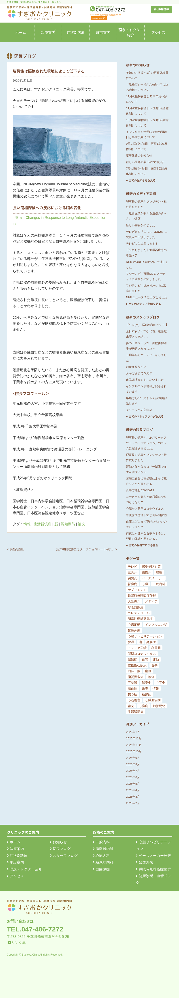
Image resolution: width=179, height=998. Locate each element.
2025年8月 (133, 764)
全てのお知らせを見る (142, 180)
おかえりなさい (136, 366)
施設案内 (103, 32)
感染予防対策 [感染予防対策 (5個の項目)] (151, 566)
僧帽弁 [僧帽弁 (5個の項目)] (146, 572)
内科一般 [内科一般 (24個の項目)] (134, 671)
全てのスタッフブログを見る (146, 416)
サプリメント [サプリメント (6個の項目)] (137, 590)
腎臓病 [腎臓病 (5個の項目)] (132, 584)
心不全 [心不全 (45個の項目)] (160, 682)
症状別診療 (76, 32)
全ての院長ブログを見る (143, 545)
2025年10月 (133, 751)
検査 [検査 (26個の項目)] (151, 677)
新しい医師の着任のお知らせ (145, 162)
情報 (27, 524)
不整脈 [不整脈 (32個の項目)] (132, 682)
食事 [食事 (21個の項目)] (154, 665)
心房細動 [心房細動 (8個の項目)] (134, 624)
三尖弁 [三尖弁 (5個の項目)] (132, 572)
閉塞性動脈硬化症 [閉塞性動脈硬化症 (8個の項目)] (140, 619)
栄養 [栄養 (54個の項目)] (145, 688)
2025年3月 (133, 796)
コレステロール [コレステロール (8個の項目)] (139, 613)
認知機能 (68, 524)
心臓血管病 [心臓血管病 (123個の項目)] (153, 700)
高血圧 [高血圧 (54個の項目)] (132, 688)
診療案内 (48, 32)
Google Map (98, 18)
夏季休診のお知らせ (139, 155)
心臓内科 (101, 856)
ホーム (20, 32)
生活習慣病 (42, 524)
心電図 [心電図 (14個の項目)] (156, 648)
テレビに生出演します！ (142, 243)
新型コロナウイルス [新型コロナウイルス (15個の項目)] (142, 653)
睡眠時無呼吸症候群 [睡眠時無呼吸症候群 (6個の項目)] (142, 595)
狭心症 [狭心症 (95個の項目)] (132, 694)
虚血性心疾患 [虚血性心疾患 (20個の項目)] (137, 665)
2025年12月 (133, 738)
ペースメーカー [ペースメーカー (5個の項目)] (153, 578)
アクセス (158, 32)
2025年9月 (133, 757)
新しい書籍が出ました (140, 225)
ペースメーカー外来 (153, 856)
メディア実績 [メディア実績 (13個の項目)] (137, 648)
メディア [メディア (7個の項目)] (151, 601)
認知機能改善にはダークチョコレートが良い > (86, 549)
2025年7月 (133, 770)
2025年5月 (133, 783)
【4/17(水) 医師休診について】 (147, 324)
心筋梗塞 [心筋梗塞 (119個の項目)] (134, 700)
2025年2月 (133, 803)
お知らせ (58, 842)
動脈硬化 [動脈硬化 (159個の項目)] (159, 706)
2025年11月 (133, 745)
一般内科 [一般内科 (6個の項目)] (159, 584)
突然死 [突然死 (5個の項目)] (132, 578)
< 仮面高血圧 (15, 549)
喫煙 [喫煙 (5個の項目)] (159, 572)
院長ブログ (60, 849)
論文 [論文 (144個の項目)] (131, 706)
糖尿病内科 (103, 862)
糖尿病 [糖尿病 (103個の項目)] (146, 694)
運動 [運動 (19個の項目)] (156, 659)
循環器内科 (103, 849)
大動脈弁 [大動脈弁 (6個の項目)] (134, 601)
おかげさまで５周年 (139, 373)
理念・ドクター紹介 (130, 32)
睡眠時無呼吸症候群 (153, 869)
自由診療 (101, 869)
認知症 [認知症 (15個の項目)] (132, 659)
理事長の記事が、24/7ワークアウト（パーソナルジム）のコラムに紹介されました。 (146, 443)
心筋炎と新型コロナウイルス (145, 508)
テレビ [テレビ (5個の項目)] (132, 566)
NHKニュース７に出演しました (146, 297)
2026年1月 (133, 732)
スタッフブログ (64, 856)
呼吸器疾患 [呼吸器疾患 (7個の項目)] (135, 607)
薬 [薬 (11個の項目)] (140, 642)
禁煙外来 (144, 862)
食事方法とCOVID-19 (140, 490)
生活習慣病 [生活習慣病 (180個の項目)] (135, 711)
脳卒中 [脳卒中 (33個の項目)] (146, 682)
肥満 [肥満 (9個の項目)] (131, 642)
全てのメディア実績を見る (145, 303)
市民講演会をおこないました (145, 379)
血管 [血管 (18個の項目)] (145, 659)
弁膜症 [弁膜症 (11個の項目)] (151, 642)
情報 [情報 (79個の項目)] (156, 688)
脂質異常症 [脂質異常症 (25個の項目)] (135, 677)
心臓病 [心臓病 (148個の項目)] (143, 706)
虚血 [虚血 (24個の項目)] (148, 671)
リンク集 (18, 943)
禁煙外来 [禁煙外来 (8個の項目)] (134, 630)
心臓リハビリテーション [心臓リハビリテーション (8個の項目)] (145, 636)
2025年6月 (133, 777)
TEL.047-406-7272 (35, 929)
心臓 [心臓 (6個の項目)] (145, 584)
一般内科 (101, 842)
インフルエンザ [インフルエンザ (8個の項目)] (156, 624)
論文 (81, 524)
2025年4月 (133, 790)
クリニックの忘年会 (139, 410)
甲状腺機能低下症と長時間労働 (146, 515)
